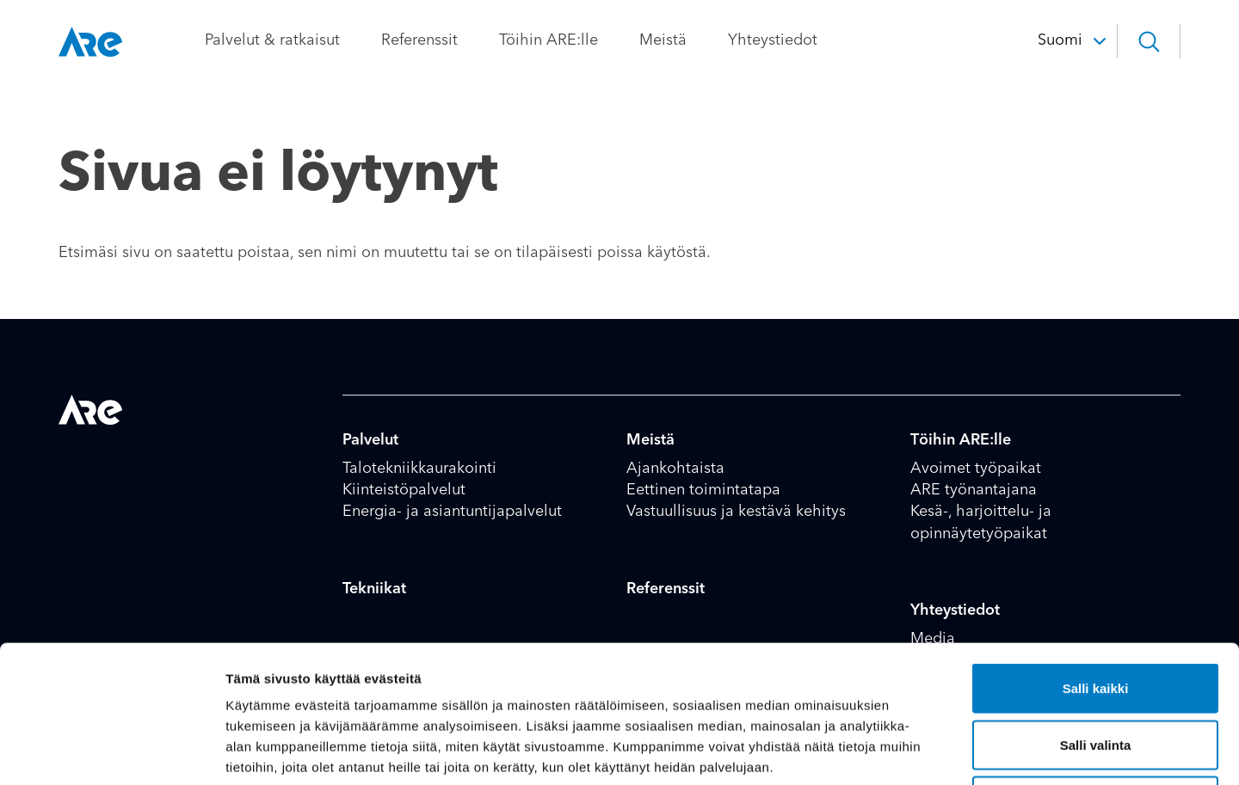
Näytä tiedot (920, 751)
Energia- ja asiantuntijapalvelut (452, 511)
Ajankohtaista (675, 468)
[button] (1149, 41)
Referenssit (419, 40)
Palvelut (370, 440)
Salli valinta (1095, 616)
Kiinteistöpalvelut (403, 490)
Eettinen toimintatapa (703, 490)
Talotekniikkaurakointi (419, 468)
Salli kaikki (1096, 559)
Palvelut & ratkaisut (272, 40)
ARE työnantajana (973, 490)
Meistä (663, 40)
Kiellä (1095, 672)
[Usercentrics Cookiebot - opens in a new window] (111, 751)
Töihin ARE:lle (548, 40)
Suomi (1060, 40)
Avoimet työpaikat (975, 468)
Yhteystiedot (772, 40)
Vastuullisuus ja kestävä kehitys (736, 511)
